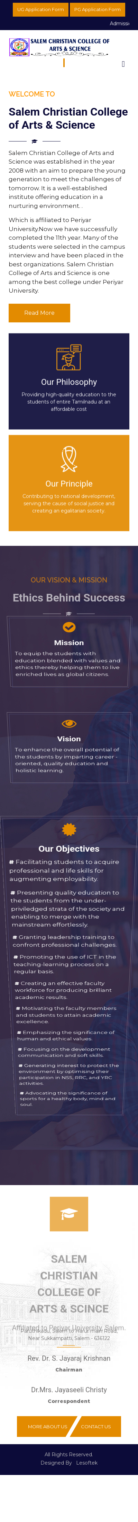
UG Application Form (40, 9)
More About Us (47, 1426)
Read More (39, 313)
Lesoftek (87, 1463)
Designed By (56, 1463)
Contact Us (96, 1426)
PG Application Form (97, 9)
